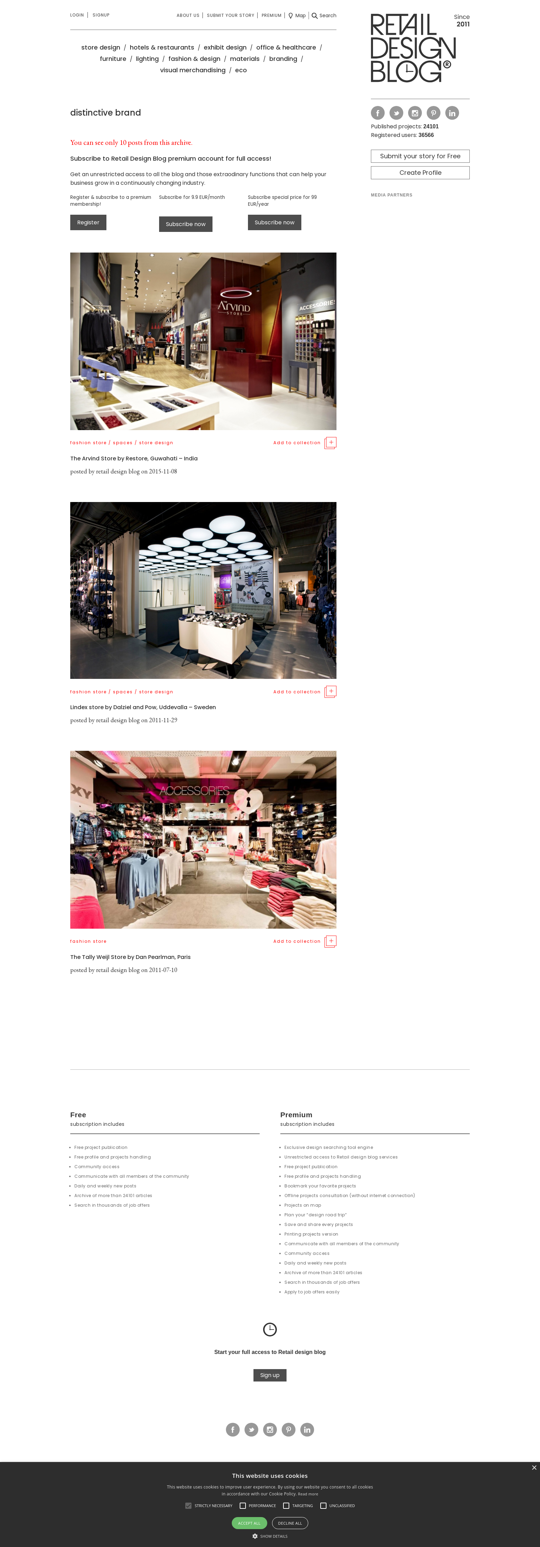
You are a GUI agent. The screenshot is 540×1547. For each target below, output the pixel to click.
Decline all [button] (290, 1523)
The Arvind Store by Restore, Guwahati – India (134, 458)
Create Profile (420, 172)
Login (77, 15)
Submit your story (231, 15)
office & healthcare (286, 47)
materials (245, 58)
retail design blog (118, 471)
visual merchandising (193, 70)
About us (188, 15)
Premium (272, 15)
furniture (113, 58)
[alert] (270, 1504)
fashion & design (194, 58)
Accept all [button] (249, 1523)
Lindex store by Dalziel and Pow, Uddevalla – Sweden (143, 707)
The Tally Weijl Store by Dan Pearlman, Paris (130, 957)
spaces (123, 443)
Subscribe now (186, 224)
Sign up (270, 1375)
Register (88, 222)
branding (283, 58)
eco (241, 70)
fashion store (88, 443)
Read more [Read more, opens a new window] (308, 1493)
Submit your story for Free (420, 156)
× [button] (534, 1468)
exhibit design (225, 47)
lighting (147, 58)
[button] (188, 1506)
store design (100, 47)
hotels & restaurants (162, 47)
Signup (101, 15)
